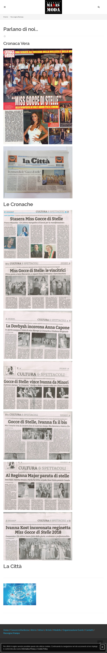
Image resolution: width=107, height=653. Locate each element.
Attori (41, 630)
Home (5, 17)
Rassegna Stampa (11, 633)
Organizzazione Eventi (73, 630)
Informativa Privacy (28, 649)
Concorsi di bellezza (19, 630)
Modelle (57, 630)
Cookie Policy (42, 649)
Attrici (34, 630)
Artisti (49, 630)
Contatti (89, 630)
